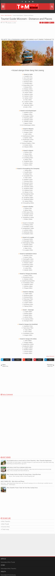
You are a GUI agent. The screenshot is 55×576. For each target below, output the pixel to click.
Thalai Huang (5, 529)
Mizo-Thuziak (5, 524)
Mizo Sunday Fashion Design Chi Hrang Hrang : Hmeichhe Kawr (24, 474)
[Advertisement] (27, 32)
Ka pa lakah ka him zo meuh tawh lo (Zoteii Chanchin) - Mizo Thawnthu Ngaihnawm (29, 460)
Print (46, 22)
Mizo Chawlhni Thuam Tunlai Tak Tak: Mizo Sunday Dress (22, 487)
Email (52, 22)
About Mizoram (50, 356)
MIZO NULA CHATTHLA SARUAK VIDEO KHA (19, 467)
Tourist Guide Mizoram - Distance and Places (26, 18)
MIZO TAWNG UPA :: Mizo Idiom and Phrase (12, 481)
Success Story (6, 526)
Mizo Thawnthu (6, 521)
